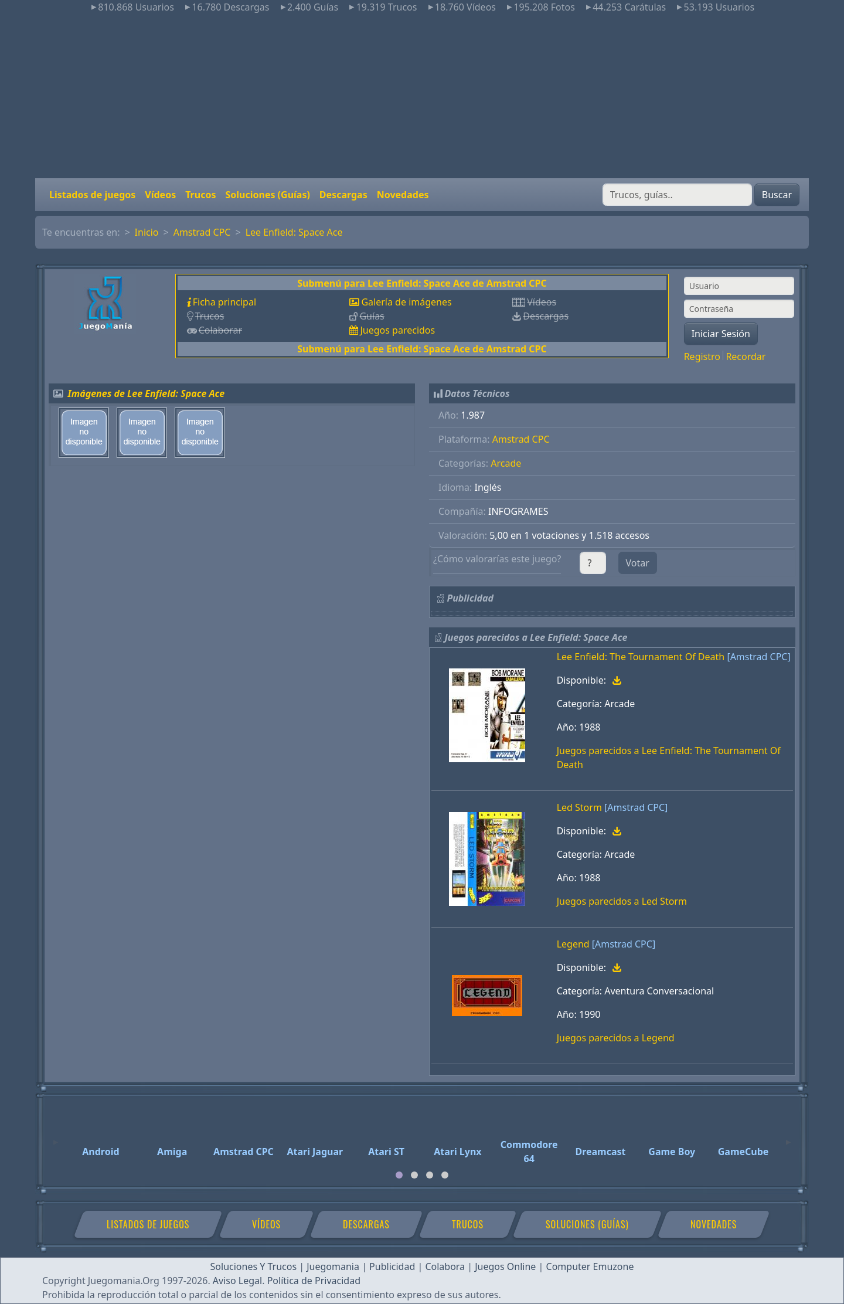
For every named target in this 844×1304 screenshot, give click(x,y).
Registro (702, 356)
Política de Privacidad (313, 1280)
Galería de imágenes (406, 302)
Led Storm (579, 807)
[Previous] (56, 1137)
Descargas (343, 194)
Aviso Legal (237, 1280)
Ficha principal (224, 302)
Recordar (745, 356)
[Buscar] (677, 195)
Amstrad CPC (202, 232)
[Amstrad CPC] (758, 656)
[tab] (399, 1175)
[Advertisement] (422, 96)
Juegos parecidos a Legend (616, 1037)
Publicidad (392, 1266)
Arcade (506, 463)
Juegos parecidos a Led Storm (622, 901)
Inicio (147, 232)
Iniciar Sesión (721, 333)
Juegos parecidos (397, 330)
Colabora (445, 1266)
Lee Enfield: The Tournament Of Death (641, 656)
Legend (573, 944)
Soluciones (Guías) (267, 194)
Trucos (200, 194)
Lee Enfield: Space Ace (294, 232)
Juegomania (333, 1266)
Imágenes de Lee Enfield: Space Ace (146, 393)
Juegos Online (505, 1266)
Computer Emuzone (590, 1266)
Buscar (777, 194)
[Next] (788, 1137)
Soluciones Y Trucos (253, 1266)
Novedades (403, 194)
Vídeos (160, 194)
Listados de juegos (92, 194)
